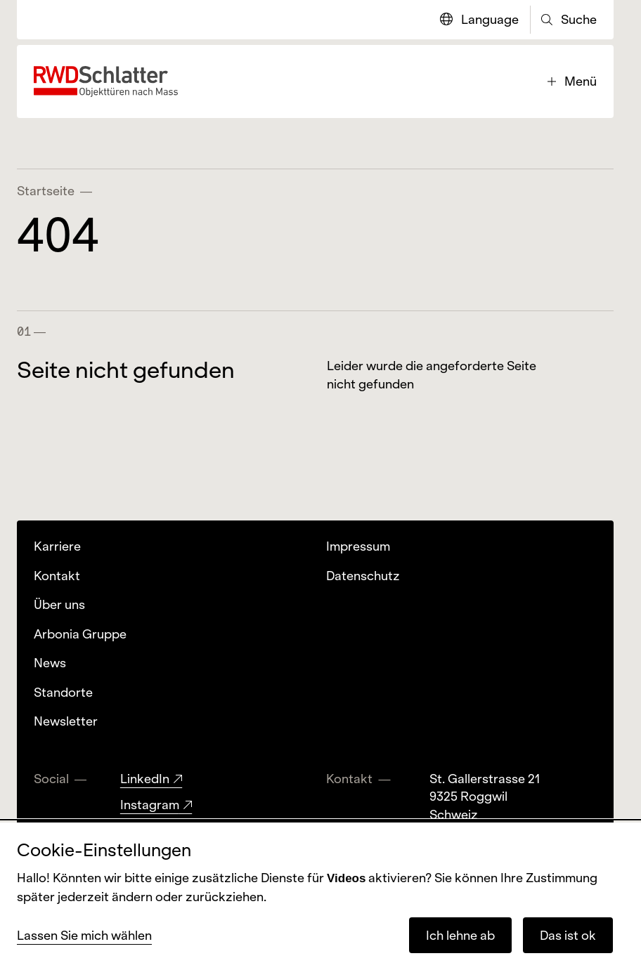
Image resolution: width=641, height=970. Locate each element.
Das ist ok (568, 935)
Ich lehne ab (460, 935)
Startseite (46, 191)
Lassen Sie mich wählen (84, 935)
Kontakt (57, 576)
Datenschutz (363, 576)
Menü (572, 81)
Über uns (59, 604)
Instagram (149, 805)
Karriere (57, 546)
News (50, 663)
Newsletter (66, 721)
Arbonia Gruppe (80, 634)
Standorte (63, 692)
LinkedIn (144, 779)
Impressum (358, 546)
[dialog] (320, 896)
